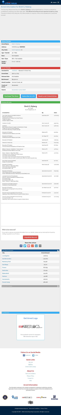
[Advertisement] (30, 28)
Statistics (30, 364)
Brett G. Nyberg (16, 44)
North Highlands (16, 50)
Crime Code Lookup (30, 366)
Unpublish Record (30, 237)
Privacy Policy (30, 376)
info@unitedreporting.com (21, 408)
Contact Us (30, 378)
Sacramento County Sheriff (19, 89)
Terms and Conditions (34, 408)
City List (31, 362)
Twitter (35, 355)
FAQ (30, 380)
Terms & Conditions (30, 373)
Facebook (26, 355)
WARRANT (14, 70)
